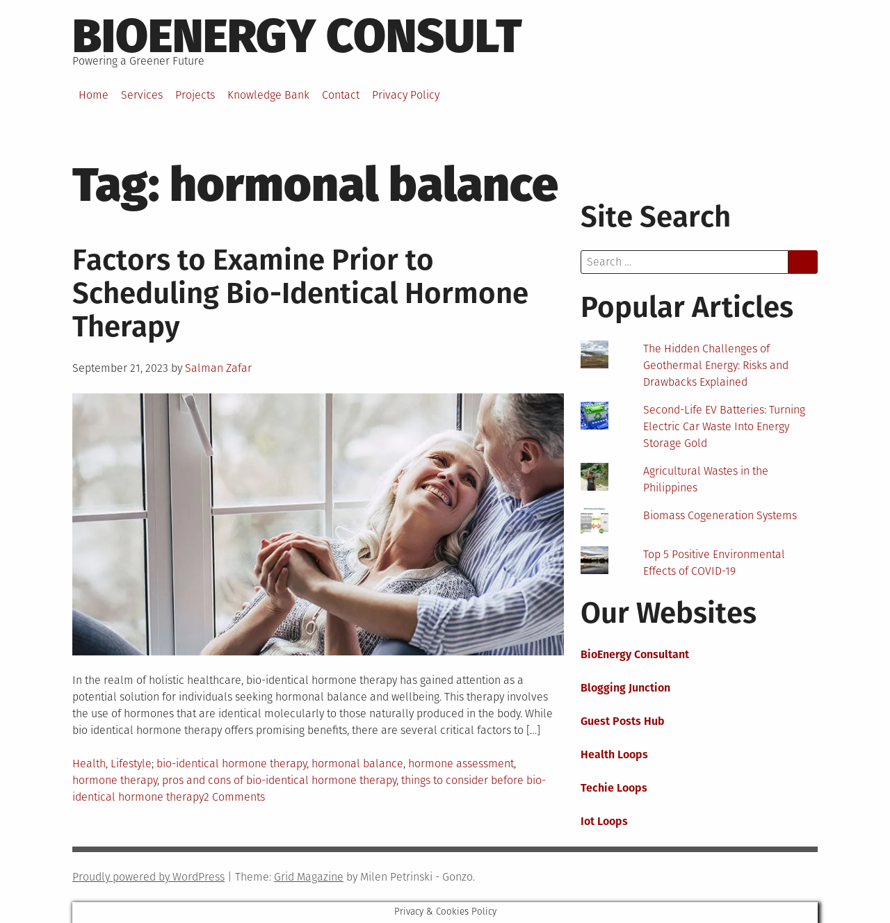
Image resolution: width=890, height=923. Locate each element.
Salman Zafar (218, 368)
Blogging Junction (625, 687)
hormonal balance (357, 763)
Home (93, 94)
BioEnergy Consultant (635, 654)
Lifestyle (131, 763)
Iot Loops (604, 821)
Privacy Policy (405, 94)
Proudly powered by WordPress (148, 876)
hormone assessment (461, 763)
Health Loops (614, 754)
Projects (195, 94)
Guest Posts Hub (623, 721)
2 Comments (234, 796)
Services (142, 94)
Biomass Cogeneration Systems (720, 515)
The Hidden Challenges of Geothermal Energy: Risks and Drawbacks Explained (715, 365)
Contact (340, 94)
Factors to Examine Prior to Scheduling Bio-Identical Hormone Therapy (300, 293)
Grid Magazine (308, 876)
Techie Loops (614, 787)
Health (89, 763)
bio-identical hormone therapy (231, 763)
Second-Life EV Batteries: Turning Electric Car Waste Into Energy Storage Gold (724, 426)
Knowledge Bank (268, 94)
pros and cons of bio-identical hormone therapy (279, 780)
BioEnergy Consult (297, 36)
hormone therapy (114, 780)
